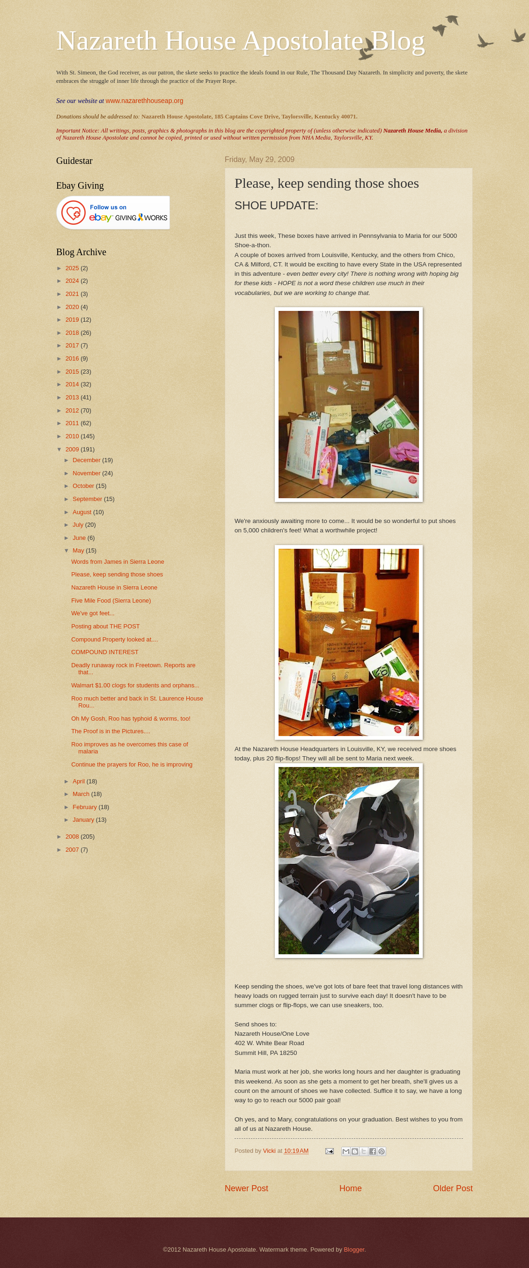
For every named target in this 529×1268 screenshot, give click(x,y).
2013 (73, 397)
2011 (73, 423)
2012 (73, 410)
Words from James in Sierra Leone (117, 561)
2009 (73, 449)
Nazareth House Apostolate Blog (240, 40)
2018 (73, 332)
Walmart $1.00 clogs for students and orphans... (135, 685)
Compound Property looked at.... (114, 639)
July (79, 524)
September (88, 498)
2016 (73, 358)
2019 (73, 319)
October (84, 485)
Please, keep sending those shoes (117, 574)
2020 (73, 306)
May (79, 550)
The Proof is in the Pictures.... (110, 731)
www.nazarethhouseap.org (145, 100)
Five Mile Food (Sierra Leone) (111, 600)
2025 (73, 268)
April (79, 781)
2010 (73, 436)
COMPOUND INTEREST (105, 652)
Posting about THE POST (105, 626)
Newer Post (246, 1188)
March (82, 793)
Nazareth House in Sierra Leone (114, 587)
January (84, 819)
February (85, 807)
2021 (73, 293)
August (83, 512)
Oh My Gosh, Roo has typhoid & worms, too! (131, 718)
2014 (73, 384)
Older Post (453, 1188)
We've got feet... (92, 613)
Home (350, 1188)
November (87, 473)
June (80, 537)
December (87, 460)
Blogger (354, 1249)
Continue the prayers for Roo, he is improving (131, 764)
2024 (73, 280)
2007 (73, 849)
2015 (73, 371)
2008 (73, 836)
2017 (73, 345)
